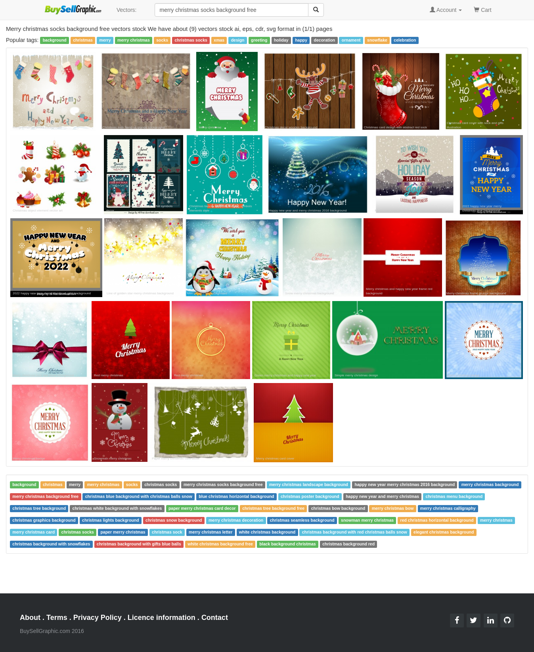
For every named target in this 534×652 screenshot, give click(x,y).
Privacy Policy (97, 617)
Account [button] (446, 10)
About (30, 617)
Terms (56, 617)
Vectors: (127, 10)
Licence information (161, 617)
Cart (482, 9)
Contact (214, 617)
